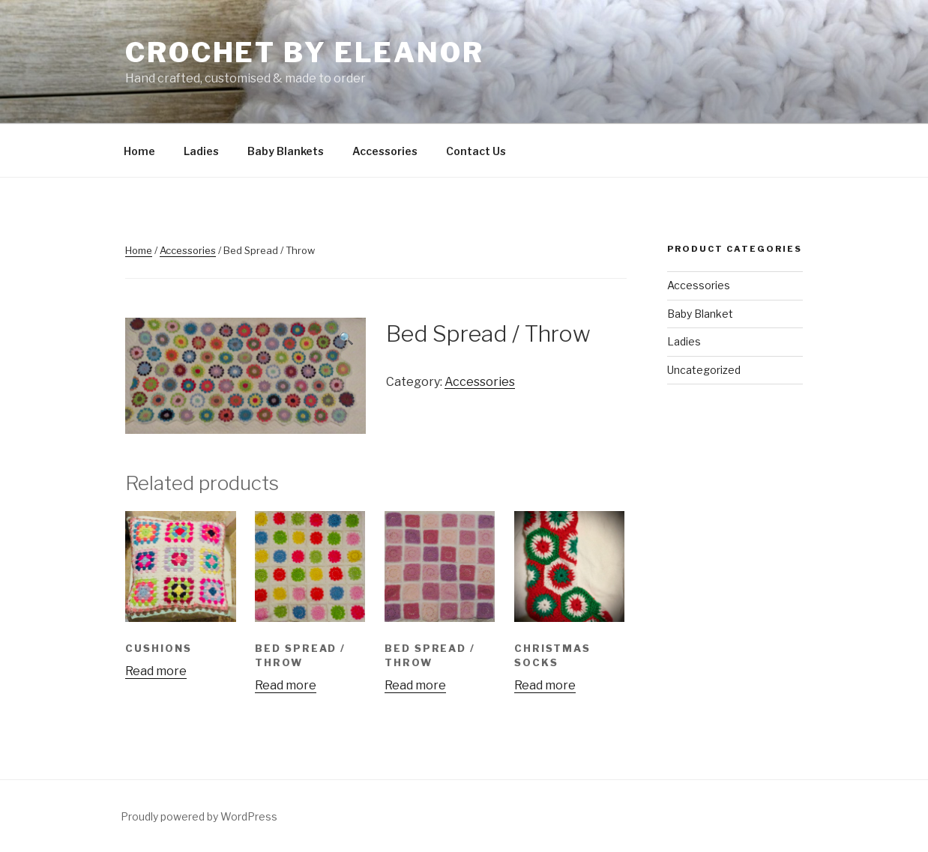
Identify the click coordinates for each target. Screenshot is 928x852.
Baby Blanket (700, 313)
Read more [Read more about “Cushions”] (156, 671)
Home (139, 151)
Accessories (385, 151)
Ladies (201, 151)
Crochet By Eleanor (304, 52)
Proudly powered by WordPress (199, 816)
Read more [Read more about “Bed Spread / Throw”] (285, 685)
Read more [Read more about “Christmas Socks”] (545, 685)
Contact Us (476, 151)
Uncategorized (704, 369)
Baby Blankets (285, 151)
